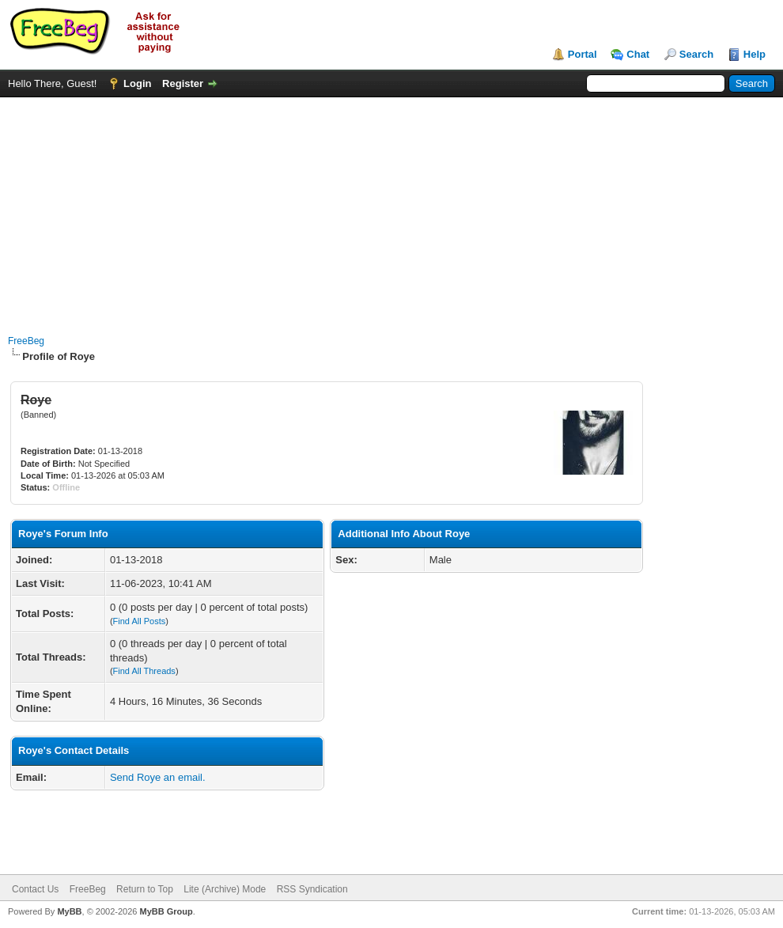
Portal (582, 54)
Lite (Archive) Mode (224, 889)
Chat (637, 54)
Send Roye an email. (158, 777)
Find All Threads (144, 671)
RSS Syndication (312, 889)
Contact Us (35, 889)
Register (182, 83)
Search (696, 54)
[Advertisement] (391, 208)
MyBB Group (165, 911)
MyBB (69, 911)
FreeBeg (26, 341)
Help (754, 54)
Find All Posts (139, 621)
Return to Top (144, 889)
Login (137, 83)
